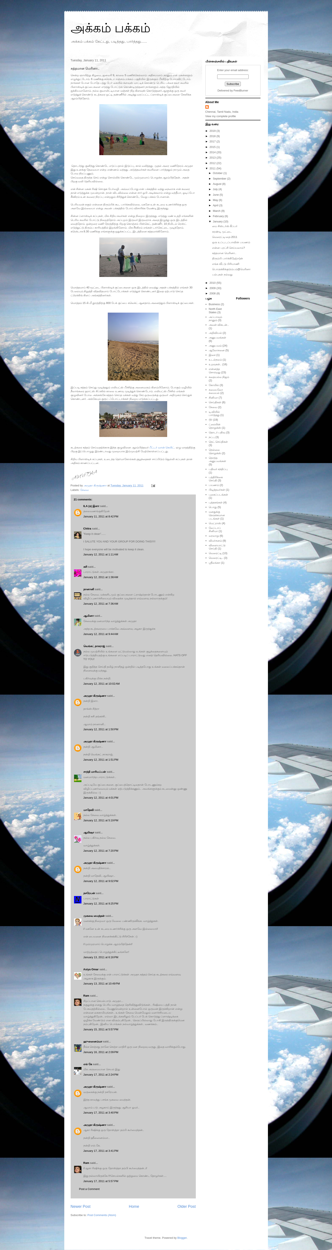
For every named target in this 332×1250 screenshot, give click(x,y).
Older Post (187, 1206)
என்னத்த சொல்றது (214, 370)
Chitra (87, 528)
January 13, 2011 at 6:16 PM (100, 957)
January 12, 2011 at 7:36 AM (100, 603)
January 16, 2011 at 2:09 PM (100, 1052)
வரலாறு (214, 535)
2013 (213, 157)
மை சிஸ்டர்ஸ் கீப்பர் (224, 226)
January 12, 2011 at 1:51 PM (100, 759)
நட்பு (212, 437)
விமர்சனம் (215, 540)
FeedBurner (241, 90)
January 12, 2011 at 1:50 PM (100, 729)
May (216, 200)
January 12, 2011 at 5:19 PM (100, 820)
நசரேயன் (89, 893)
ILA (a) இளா (91, 506)
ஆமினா (88, 615)
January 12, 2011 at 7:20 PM (100, 850)
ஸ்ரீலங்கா (214, 562)
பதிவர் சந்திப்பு (218, 469)
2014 (213, 152)
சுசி (85, 566)
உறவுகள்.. (215, 364)
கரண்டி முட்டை (222, 231)
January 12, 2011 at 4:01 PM (100, 797)
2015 (213, 147)
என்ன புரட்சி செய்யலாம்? (228, 247)
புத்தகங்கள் (216, 502)
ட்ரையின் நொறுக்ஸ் (215, 426)
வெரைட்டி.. (216, 557)
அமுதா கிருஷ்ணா (94, 695)
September (220, 178)
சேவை (84, 490)
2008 (213, 293)
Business (214, 304)
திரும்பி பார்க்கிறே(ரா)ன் (227, 258)
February (219, 216)
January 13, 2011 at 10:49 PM (101, 983)
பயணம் (214, 485)
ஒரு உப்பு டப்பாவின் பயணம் (231, 242)
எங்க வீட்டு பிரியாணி (225, 263)
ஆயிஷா (89, 832)
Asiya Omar (91, 969)
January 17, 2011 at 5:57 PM (100, 1181)
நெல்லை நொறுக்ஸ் (215, 451)
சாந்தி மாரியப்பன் (94, 771)
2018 (213, 136)
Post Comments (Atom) (101, 1215)
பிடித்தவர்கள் (217, 489)
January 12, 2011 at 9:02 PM (100, 881)
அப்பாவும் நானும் (215, 318)
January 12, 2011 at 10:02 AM (101, 683)
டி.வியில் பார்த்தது (214, 413)
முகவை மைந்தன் (94, 915)
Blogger (182, 1237)
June (216, 194)
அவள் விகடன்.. (219, 324)
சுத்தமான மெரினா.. (224, 253)
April (216, 205)
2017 (213, 141)
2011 (213, 168)
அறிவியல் (215, 332)
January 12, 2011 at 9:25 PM (100, 903)
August (217, 183)
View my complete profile (220, 116)
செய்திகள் (215, 402)
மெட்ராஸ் (215, 523)
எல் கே (87, 1064)
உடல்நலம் (215, 359)
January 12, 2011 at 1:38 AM (100, 577)
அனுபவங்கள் (217, 337)
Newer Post (81, 1206)
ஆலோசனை (217, 350)
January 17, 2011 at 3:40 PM (100, 1112)
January (218, 221)
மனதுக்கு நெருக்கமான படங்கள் (217, 515)
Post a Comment (89, 1189)
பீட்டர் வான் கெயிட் (161, 447)
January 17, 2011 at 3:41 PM (100, 1150)
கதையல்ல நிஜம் (219, 377)
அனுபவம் (215, 345)
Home (134, 1206)
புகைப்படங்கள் (218, 494)
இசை (212, 355)
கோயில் (214, 385)
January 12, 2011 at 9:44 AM (100, 634)
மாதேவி (88, 810)
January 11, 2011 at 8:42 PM (100, 516)
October (218, 173)
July (216, 189)
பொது (213, 507)
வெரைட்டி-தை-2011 (224, 237)
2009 (213, 288)
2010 (213, 282)
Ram (86, 995)
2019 (213, 130)
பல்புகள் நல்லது (222, 274)
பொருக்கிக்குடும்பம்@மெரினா (231, 269)
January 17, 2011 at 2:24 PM (100, 1074)
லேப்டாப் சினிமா (215, 529)
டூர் (210, 419)
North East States (215, 310)
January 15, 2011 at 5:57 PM (100, 1029)
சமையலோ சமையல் (216, 391)
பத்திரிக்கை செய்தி (216, 479)
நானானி (88, 589)
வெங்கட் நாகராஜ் (94, 646)
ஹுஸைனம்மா (92, 1041)
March (217, 210)
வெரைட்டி (215, 553)
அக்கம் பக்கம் (111, 28)
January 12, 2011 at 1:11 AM (100, 554)
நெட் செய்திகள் (218, 441)
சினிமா (213, 397)
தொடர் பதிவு (217, 432)
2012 (213, 163)
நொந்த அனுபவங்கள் (217, 459)
